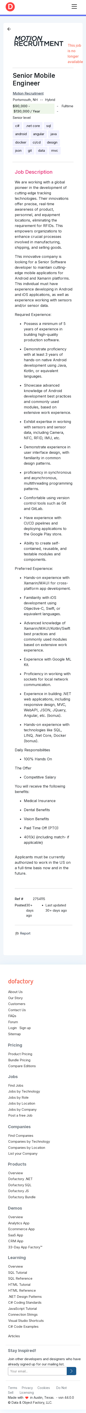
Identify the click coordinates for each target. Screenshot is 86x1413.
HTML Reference (22, 1290)
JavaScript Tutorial (22, 1308)
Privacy (27, 1388)
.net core (33, 126)
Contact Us (17, 1010)
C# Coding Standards (25, 1302)
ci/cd (37, 142)
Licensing (27, 1392)
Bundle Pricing (19, 1060)
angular (38, 134)
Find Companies (20, 1135)
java (54, 134)
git (30, 150)
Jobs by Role (18, 1097)
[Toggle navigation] (74, 5)
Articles (14, 1336)
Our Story (15, 998)
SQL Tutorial (17, 1272)
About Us (15, 992)
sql (48, 126)
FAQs (12, 1016)
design (52, 142)
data (41, 150)
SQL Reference (20, 1278)
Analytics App (18, 1223)
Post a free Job (20, 1115)
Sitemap (14, 1034)
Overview (15, 1173)
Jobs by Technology (24, 1091)
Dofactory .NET (20, 1179)
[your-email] (37, 1371)
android (21, 134)
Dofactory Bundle (22, 1197)
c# (17, 126)
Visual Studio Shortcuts (26, 1320)
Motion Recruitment (28, 93)
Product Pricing (20, 1054)
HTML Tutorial (19, 1284)
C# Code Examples (23, 1326)
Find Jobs (15, 1085)
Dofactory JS (18, 1191)
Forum (13, 1022)
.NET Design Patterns (25, 1296)
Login (12, 1028)
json (18, 150)
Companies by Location (26, 1147)
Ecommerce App (21, 1229)
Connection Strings (23, 1314)
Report (22, 933)
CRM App (15, 1241)
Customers (16, 1004)
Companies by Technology (29, 1141)
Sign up (25, 1028)
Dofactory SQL (20, 1185)
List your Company (22, 1153)
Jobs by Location (21, 1103)
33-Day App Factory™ (25, 1247)
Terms (12, 1388)
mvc (54, 150)
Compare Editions (22, 1066)
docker (20, 142)
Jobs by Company (22, 1109)
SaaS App (15, 1235)
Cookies (43, 1388)
